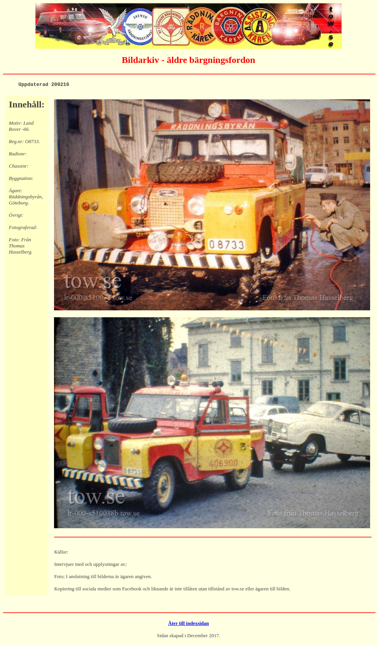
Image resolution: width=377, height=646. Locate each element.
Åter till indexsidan (188, 624)
